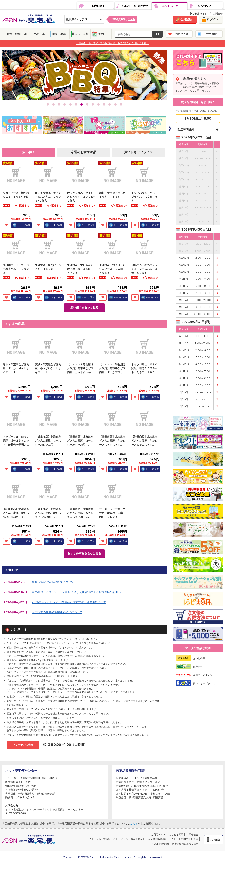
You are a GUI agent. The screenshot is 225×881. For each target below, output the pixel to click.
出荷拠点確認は (123, 19)
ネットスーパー (169, 6)
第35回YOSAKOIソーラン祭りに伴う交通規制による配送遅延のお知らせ (78, 592)
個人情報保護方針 (158, 839)
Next (170, 128)
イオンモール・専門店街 (133, 6)
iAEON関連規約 (160, 843)
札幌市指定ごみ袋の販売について (53, 582)
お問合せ (216, 13)
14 (121, 104)
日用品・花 (38, 34)
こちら (134, 823)
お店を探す (95, 6)
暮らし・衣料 (80, 34)
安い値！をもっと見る (84, 307)
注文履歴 (211, 34)
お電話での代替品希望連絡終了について (57, 612)
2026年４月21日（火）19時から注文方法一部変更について (69, 602)
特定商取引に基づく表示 (185, 843)
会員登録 (186, 19)
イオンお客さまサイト (133, 839)
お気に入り (181, 34)
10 (98, 104)
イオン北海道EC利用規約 (184, 839)
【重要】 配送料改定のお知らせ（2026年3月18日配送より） (112, 43)
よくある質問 (176, 834)
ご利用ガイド (198, 13)
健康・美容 (59, 34)
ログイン (212, 19)
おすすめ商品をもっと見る (84, 553)
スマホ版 (215, 839)
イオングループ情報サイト (103, 839)
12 (109, 104)
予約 (101, 34)
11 (104, 104)
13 (115, 104)
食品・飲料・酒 (17, 34)
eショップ (205, 6)
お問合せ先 (192, 834)
